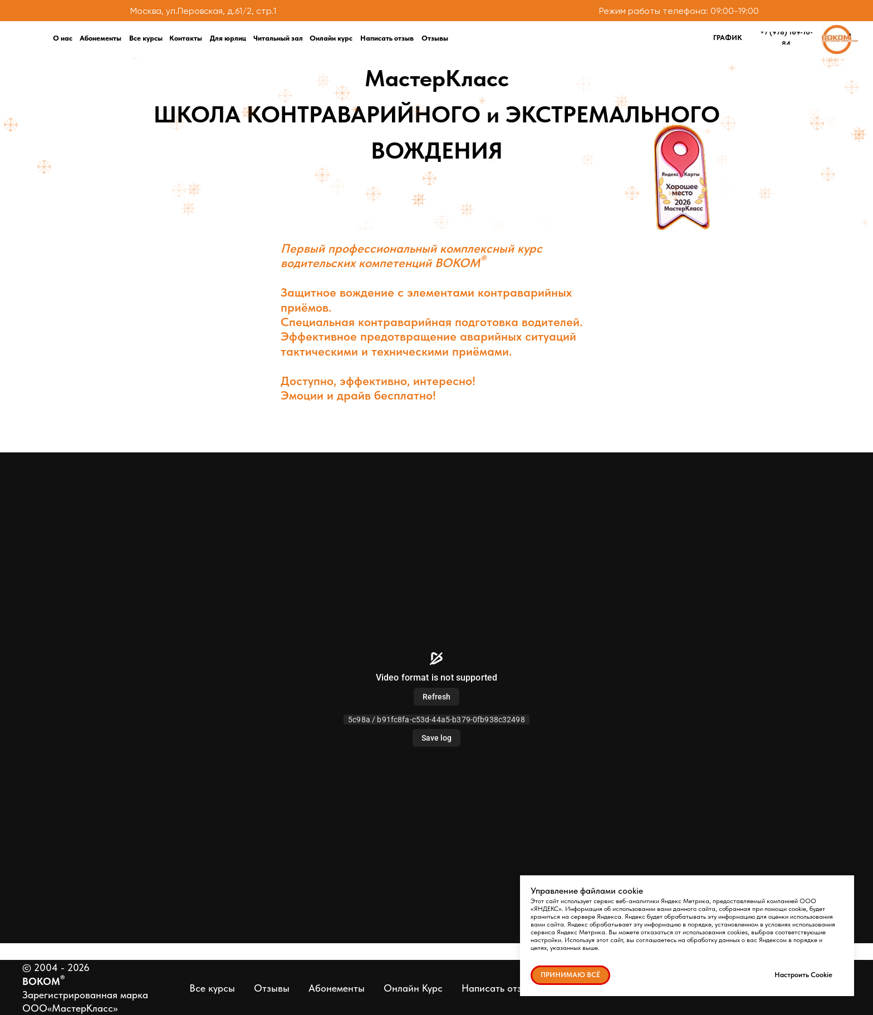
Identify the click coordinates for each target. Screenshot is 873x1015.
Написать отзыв (497, 988)
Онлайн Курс (413, 988)
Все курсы (212, 988)
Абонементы (336, 988)
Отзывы (272, 988)
